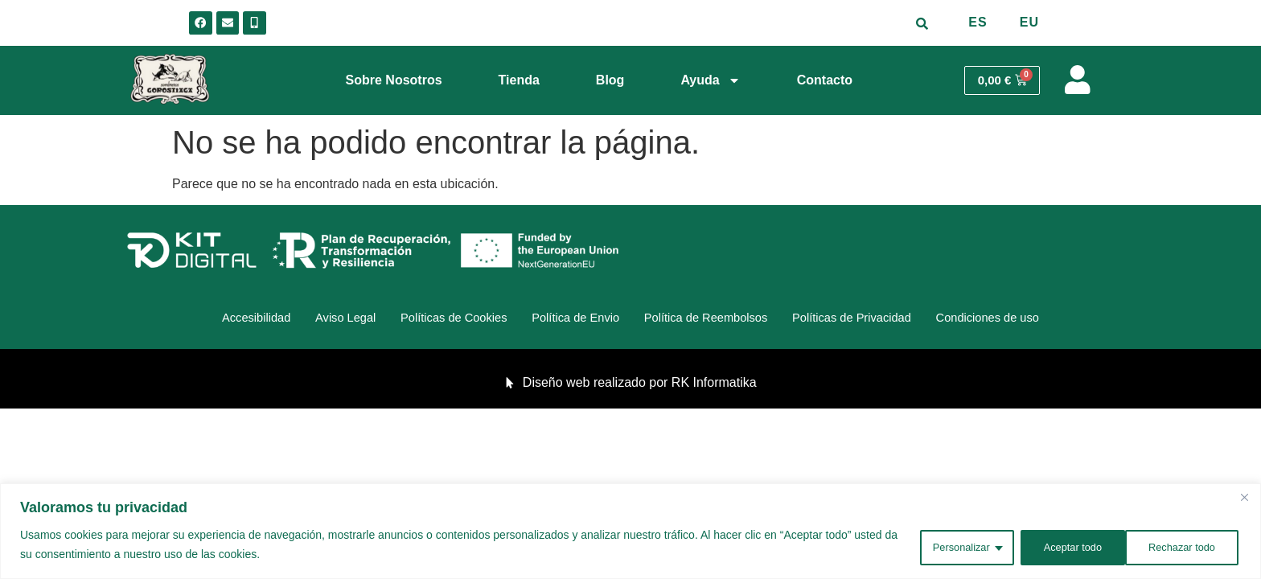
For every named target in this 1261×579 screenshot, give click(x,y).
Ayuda (710, 80)
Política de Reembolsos (718, 319)
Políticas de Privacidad (883, 319)
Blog (610, 80)
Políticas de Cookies (432, 319)
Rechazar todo (1064, 546)
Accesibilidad (205, 319)
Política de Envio (570, 319)
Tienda (519, 80)
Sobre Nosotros (394, 80)
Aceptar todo (1186, 546)
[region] (630, 532)
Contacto (824, 80)
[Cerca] (1244, 498)
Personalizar (942, 546)
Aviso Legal (308, 319)
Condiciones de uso (1037, 319)
